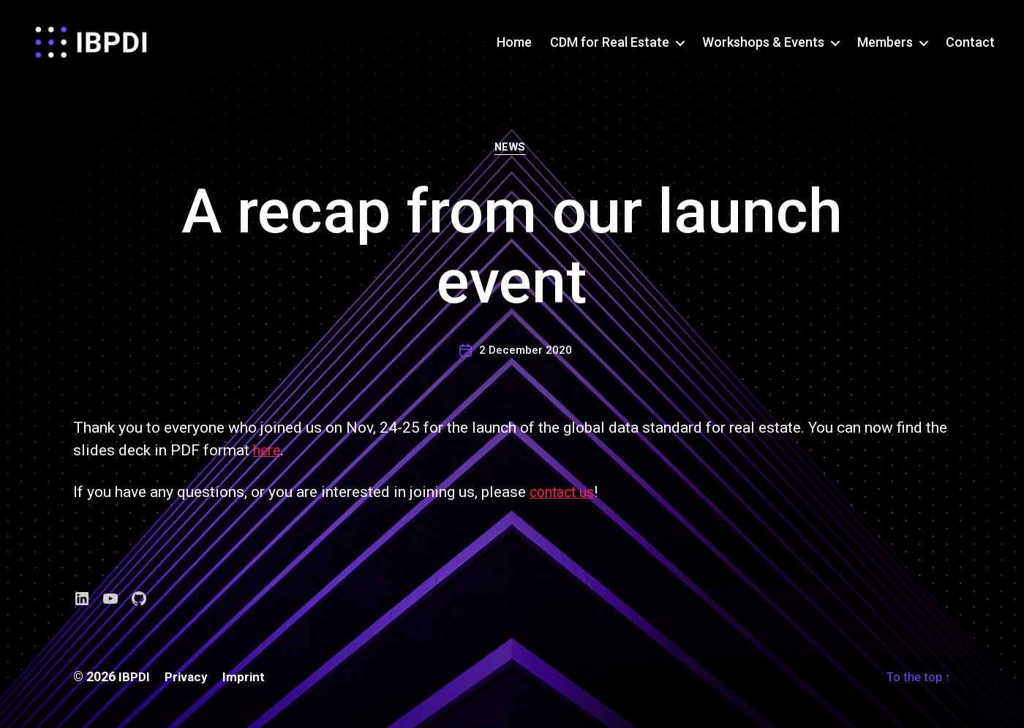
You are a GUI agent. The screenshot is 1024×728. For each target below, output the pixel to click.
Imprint (246, 686)
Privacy (187, 686)
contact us (565, 502)
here (267, 460)
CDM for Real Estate (609, 45)
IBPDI (134, 686)
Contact (970, 45)
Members (885, 45)
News (512, 157)
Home (514, 45)
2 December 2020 (525, 359)
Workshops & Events (763, 45)
